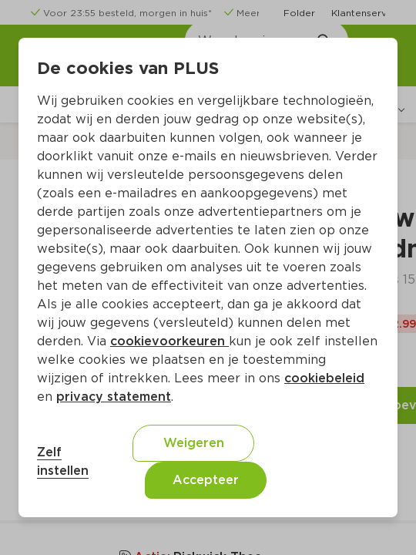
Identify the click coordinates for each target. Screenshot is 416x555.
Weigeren (193, 443)
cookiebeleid (324, 378)
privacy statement (113, 396)
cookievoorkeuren (169, 341)
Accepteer (206, 480)
